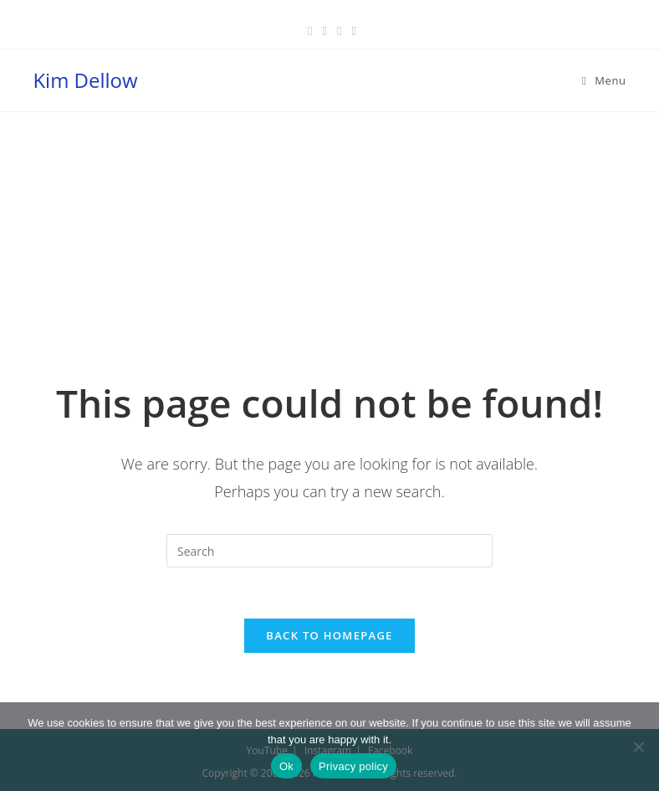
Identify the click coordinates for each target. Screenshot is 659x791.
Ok (286, 766)
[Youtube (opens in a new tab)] (350, 30)
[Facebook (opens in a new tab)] (310, 30)
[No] (638, 746)
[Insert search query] (329, 551)
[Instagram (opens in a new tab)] (339, 30)
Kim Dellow (85, 80)
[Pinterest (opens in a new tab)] (325, 30)
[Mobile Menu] (604, 80)
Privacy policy (353, 766)
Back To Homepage (329, 635)
